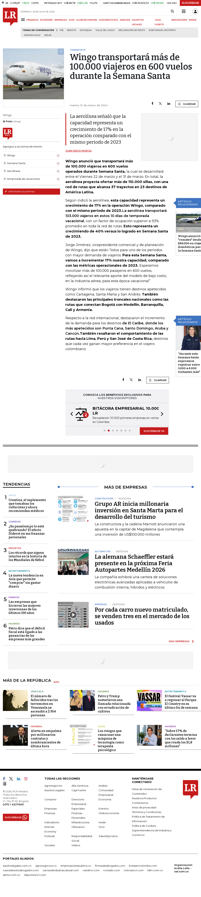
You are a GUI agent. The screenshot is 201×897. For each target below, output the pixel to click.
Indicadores (51, 822)
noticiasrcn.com (134, 870)
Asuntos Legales (54, 790)
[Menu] (24, 19)
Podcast (49, 836)
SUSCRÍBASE (190, 3)
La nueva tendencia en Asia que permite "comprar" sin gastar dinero (26, 581)
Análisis (103, 785)
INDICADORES (179, 20)
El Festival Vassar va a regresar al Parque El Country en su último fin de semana (181, 701)
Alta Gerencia (80, 785)
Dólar (47, 35)
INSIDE (192, 20)
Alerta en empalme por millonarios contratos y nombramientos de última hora (46, 738)
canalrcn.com (91, 870)
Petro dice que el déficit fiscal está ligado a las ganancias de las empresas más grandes (27, 634)
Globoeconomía (109, 813)
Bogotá (71, 30)
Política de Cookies (144, 825)
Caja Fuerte (79, 790)
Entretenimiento (19, 571)
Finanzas (14, 597)
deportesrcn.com (35, 874)
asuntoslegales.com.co (17, 865)
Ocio (102, 826)
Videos (76, 845)
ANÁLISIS (125, 20)
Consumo (50, 799)
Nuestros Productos (144, 798)
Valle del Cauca (105, 30)
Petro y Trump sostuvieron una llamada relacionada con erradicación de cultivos (114, 703)
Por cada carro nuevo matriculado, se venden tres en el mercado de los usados (142, 616)
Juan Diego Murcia (78, 150)
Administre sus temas (20, 191)
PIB (61, 30)
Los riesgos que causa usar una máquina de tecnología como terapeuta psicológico (111, 740)
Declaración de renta (131, 30)
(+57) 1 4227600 (13, 804)
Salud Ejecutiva (108, 836)
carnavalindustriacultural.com (61, 870)
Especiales (78, 808)
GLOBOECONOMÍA (86, 20)
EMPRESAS (61, 20)
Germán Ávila (32, 35)
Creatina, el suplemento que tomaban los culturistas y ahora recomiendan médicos (27, 505)
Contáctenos (140, 802)
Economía (105, 799)
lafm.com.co (155, 870)
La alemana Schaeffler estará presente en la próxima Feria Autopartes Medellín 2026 (134, 563)
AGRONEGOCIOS (108, 20)
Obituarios (78, 826)
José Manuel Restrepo (162, 30)
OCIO (72, 20)
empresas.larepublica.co (75, 865)
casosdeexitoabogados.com (21, 870)
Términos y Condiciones (146, 812)
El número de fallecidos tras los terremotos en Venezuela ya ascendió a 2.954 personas (44, 705)
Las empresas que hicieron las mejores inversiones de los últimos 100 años (25, 607)
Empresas (50, 808)
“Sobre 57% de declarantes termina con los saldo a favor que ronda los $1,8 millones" (181, 738)
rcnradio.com (111, 870)
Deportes (15, 548)
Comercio (15, 521)
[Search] (172, 11)
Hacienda (14, 623)
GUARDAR (187, 103)
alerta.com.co (11, 874)
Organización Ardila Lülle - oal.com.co (183, 868)
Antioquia (86, 30)
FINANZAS (33, 20)
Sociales (49, 845)
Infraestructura (80, 822)
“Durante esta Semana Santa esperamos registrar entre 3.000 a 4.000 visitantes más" (189, 363)
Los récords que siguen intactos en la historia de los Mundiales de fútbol (28, 556)
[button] (70, 414)
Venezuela (37, 691)
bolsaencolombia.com (143, 865)
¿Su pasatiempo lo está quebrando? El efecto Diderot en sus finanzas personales (27, 532)
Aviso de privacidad (144, 807)
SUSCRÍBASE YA (154, 430)
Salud (12, 495)
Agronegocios (53, 785)
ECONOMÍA (46, 20)
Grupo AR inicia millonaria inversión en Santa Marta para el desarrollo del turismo (139, 510)
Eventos (104, 808)
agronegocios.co (46, 865)
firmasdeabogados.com (110, 865)
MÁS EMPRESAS (179, 641)
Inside (102, 822)
